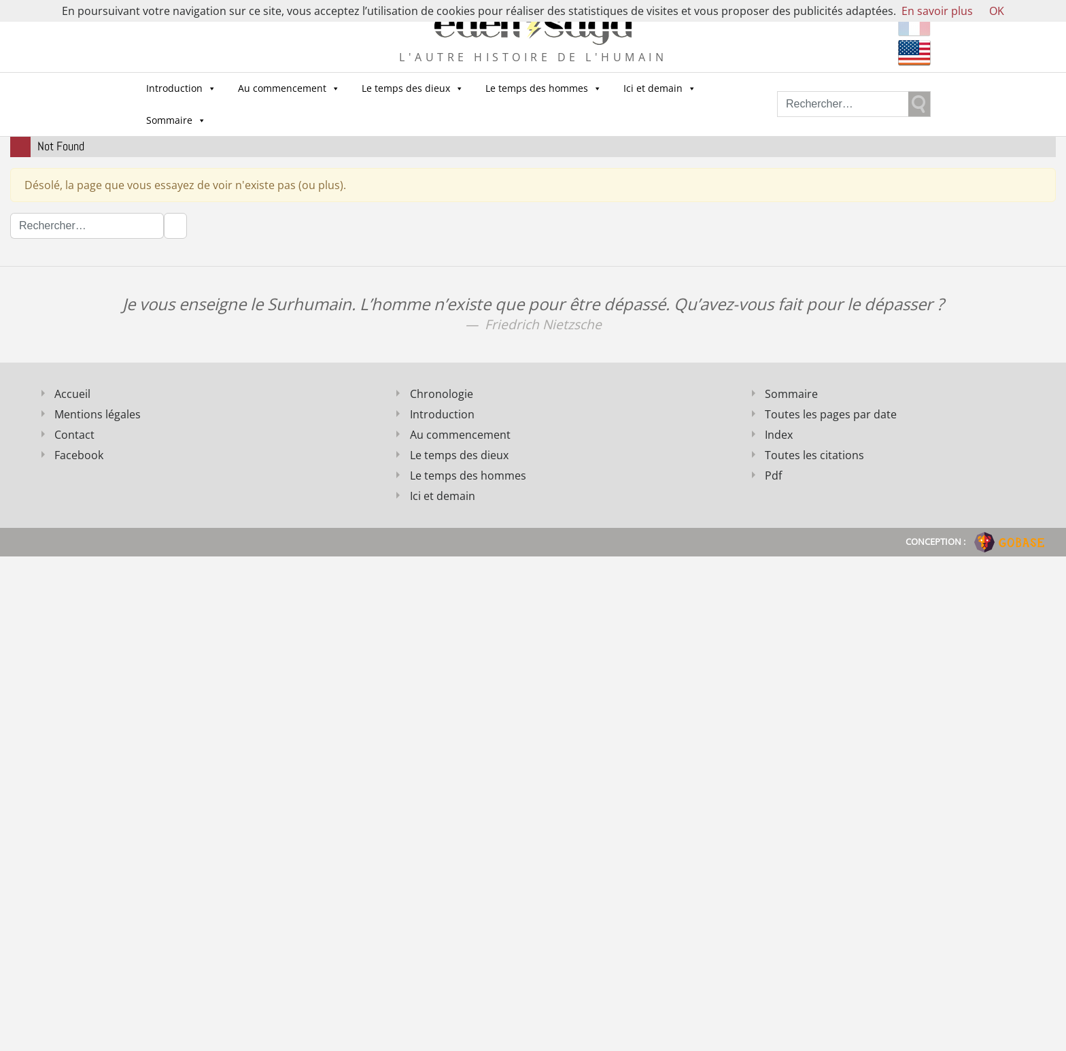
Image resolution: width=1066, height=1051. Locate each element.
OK (996, 10)
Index (779, 434)
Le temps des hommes (543, 88)
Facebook (78, 455)
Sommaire (176, 120)
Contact (74, 434)
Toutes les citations (814, 455)
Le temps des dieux (413, 88)
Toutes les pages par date (831, 414)
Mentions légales (97, 414)
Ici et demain (659, 88)
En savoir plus (937, 10)
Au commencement (289, 88)
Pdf (773, 475)
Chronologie (441, 393)
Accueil (72, 393)
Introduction (181, 88)
